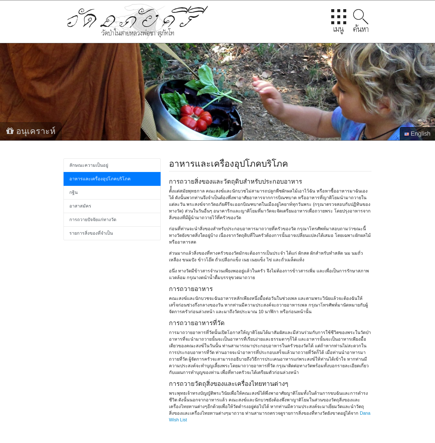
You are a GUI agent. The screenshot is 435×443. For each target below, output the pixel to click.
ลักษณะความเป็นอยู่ (88, 165)
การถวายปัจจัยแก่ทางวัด (92, 219)
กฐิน (73, 192)
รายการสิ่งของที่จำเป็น (91, 233)
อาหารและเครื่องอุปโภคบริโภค (100, 178)
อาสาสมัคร (80, 206)
